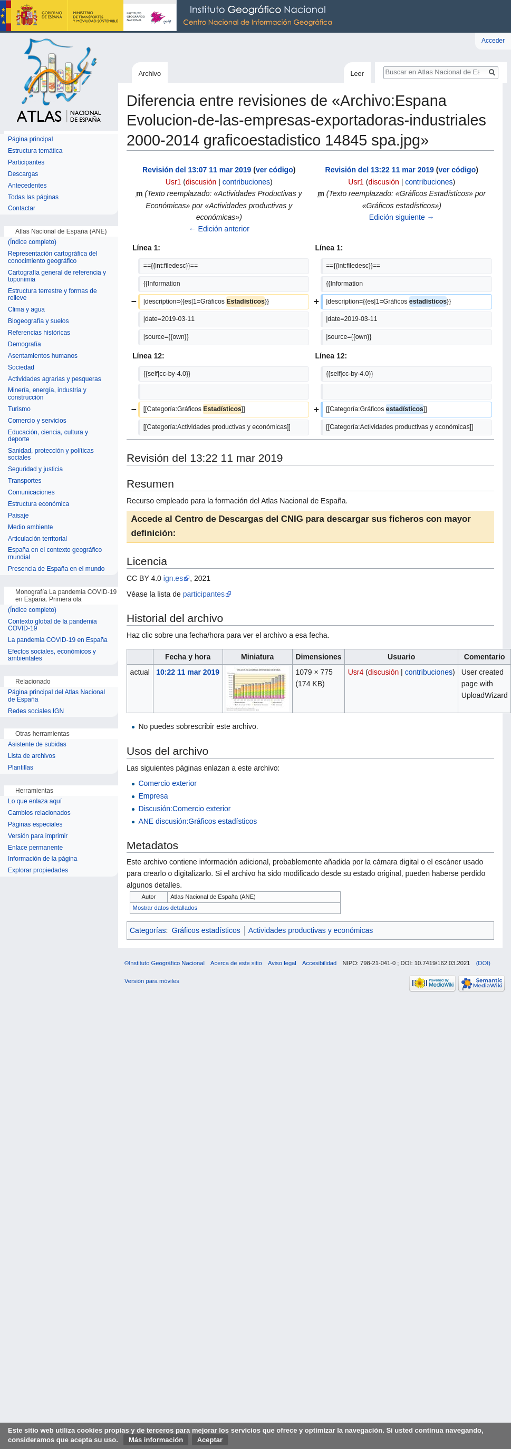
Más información (156, 1440)
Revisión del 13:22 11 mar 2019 (379, 170)
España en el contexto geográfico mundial (55, 554)
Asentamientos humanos (43, 356)
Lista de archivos (31, 756)
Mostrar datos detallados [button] (165, 908)
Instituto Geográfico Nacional (169, 16)
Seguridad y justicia (35, 469)
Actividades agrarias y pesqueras (54, 379)
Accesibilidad (319, 963)
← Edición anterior (219, 229)
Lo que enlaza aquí (35, 801)
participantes (204, 594)
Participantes (26, 162)
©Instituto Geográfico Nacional (164, 963)
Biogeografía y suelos (38, 321)
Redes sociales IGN (36, 711)
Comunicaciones (31, 492)
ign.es (173, 578)
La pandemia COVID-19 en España (58, 640)
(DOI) (483, 963)
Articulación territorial (37, 539)
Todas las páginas (33, 197)
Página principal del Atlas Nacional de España (56, 696)
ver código (274, 170)
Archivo (149, 73)
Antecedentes (27, 185)
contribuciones (246, 182)
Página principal (30, 139)
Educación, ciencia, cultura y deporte (48, 436)
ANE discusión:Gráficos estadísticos (197, 821)
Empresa (153, 796)
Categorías (148, 930)
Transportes (25, 481)
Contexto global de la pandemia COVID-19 (52, 625)
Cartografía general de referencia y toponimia (57, 276)
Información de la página (42, 858)
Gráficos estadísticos (206, 930)
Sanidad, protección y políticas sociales (51, 455)
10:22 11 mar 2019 (187, 672)
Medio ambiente (30, 527)
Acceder (493, 40)
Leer (357, 73)
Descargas (23, 174)
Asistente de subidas (37, 744)
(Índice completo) (32, 242)
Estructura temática (35, 151)
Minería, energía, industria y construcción (47, 394)
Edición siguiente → (402, 217)
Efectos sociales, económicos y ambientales (52, 655)
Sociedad (21, 367)
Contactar (21, 208)
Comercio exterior (167, 783)
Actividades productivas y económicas (310, 930)
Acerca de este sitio (236, 963)
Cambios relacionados (39, 813)
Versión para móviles (151, 981)
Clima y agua (26, 309)
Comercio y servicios (37, 420)
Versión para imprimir (38, 836)
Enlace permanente (35, 847)
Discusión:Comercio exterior (184, 808)
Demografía (24, 344)
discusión (201, 182)
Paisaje (18, 515)
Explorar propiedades (38, 870)
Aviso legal (282, 963)
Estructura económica (38, 504)
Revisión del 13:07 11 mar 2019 (196, 170)
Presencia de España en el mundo (56, 569)
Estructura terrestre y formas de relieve (52, 295)
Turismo (19, 409)
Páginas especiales (35, 824)
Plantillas (20, 767)
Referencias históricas (39, 332)
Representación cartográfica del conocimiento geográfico (52, 257)
